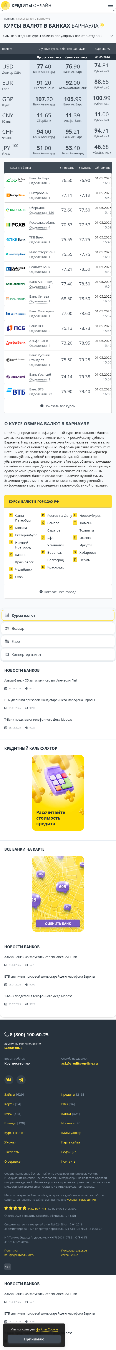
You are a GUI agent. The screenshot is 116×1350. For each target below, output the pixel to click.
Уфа (50, 537)
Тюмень (86, 523)
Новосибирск (90, 515)
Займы (9, 1094)
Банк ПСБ (36, 326)
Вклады (10, 1123)
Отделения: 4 (39, 227)
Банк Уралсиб (40, 374)
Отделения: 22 (40, 394)
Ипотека (68, 1123)
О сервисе (12, 1161)
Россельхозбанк (42, 222)
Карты (9, 1104)
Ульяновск (55, 545)
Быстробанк (38, 193)
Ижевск (85, 537)
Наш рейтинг (37, 1208)
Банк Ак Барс (72, 71)
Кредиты (68, 1094)
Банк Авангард (44, 71)
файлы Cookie (47, 1329)
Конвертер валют (23, 654)
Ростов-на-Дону (59, 515)
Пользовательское (86, 1252)
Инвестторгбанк (42, 252)
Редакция (68, 1152)
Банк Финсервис (42, 311)
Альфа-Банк (72, 120)
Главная (8, 18)
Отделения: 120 (41, 212)
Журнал (10, 1142)
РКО (64, 1104)
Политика (29, 1252)
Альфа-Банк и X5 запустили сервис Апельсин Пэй (40, 680)
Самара (53, 523)
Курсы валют (20, 615)
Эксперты (12, 1152)
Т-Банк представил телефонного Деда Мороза (38, 719)
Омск (19, 577)
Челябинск (23, 569)
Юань (7, 117)
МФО (8, 1113)
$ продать (67, 168)
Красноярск (24, 562)
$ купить (85, 168)
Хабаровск (88, 552)
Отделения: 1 (39, 197)
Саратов (53, 530)
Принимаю (34, 1339)
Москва (21, 527)
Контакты (68, 1161)
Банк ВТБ (36, 389)
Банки (66, 1113)
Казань (20, 554)
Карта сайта (70, 1142)
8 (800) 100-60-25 (29, 1034)
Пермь (85, 560)
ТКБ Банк (36, 237)
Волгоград (55, 560)
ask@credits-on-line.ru (79, 1063)
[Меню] (110, 5)
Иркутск (86, 545)
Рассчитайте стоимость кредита (50, 818)
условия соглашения (81, 1200)
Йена (6, 150)
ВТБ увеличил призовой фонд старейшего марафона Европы (49, 700)
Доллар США (11, 69)
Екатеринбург (26, 535)
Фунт (7, 101)
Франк (7, 134)
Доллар (14, 628)
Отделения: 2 (39, 183)
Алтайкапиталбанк (72, 88)
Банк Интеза (39, 296)
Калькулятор (71, 1132)
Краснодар (56, 567)
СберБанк (44, 120)
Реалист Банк (44, 88)
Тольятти (87, 530)
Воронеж (54, 552)
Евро (7, 85)
